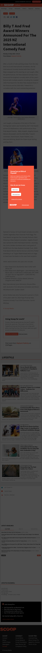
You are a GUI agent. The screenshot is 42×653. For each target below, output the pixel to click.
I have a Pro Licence (16, 199)
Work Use (15, 190)
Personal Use (16, 194)
